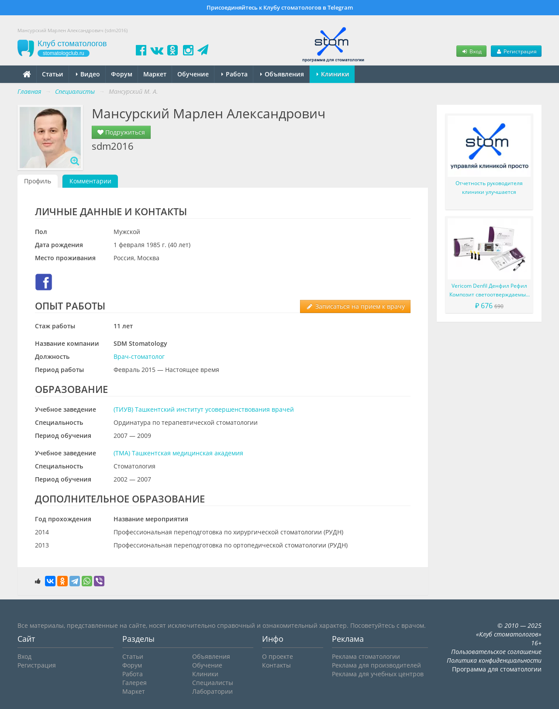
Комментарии (90, 181)
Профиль (37, 181)
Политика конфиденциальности (494, 660)
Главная (29, 91)
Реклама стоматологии (366, 656)
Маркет (154, 74)
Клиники (333, 74)
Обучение (193, 74)
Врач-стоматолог (139, 356)
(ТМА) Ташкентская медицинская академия (178, 453)
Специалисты (212, 682)
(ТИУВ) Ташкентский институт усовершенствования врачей (204, 409)
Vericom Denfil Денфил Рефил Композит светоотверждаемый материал (489, 290)
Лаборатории (212, 691)
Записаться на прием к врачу (355, 306)
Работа (234, 74)
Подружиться (121, 132)
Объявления (282, 74)
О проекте (277, 656)
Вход (471, 51)
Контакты (276, 665)
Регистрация (516, 51)
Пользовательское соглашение (496, 651)
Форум (121, 74)
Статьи (52, 74)
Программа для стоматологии (497, 669)
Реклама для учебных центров (378, 674)
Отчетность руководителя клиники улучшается (489, 187)
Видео (88, 74)
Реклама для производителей (376, 665)
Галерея (134, 682)
